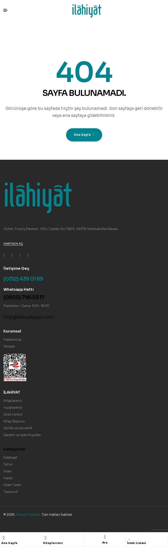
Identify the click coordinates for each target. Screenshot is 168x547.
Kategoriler (14, 449)
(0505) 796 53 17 (23, 297)
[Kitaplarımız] (45, 537)
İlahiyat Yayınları (27, 515)
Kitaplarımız (53, 543)
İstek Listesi (136, 543)
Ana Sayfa (9, 543)
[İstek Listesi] (129, 537)
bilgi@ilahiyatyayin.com (28, 317)
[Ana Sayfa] (3, 537)
